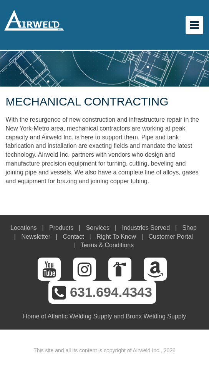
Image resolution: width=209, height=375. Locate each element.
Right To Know (116, 236)
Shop (189, 227)
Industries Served (146, 227)
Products (61, 227)
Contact (73, 236)
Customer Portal (171, 236)
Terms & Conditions (107, 245)
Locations (23, 227)
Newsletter (35, 236)
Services (97, 227)
